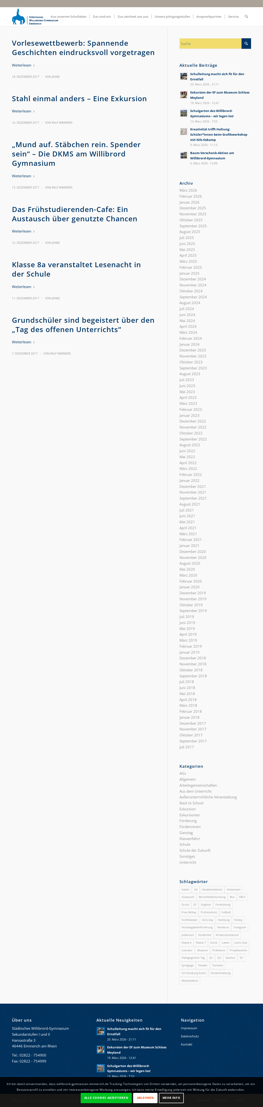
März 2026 (188, 190)
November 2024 (192, 285)
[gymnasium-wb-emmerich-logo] (35, 16)
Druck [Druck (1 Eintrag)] (185, 904)
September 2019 (193, 610)
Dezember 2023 (192, 350)
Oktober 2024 (191, 291)
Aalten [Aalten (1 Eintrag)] (185, 889)
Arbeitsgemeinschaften (198, 785)
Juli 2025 (186, 237)
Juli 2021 (186, 510)
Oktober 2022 (191, 433)
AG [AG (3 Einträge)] (196, 889)
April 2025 (188, 255)
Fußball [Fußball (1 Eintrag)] (226, 912)
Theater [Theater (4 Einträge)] (203, 965)
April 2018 (188, 699)
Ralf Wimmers (62, 123)
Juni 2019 (187, 622)
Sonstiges (187, 856)
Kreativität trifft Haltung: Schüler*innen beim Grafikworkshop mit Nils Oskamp (218, 134)
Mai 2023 (187, 391)
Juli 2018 (186, 681)
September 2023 (193, 368)
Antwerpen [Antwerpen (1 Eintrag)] (234, 889)
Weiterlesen (23, 65)
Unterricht (187, 862)
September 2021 (193, 498)
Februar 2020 (190, 581)
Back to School (191, 803)
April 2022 (188, 462)
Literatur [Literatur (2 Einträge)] (187, 950)
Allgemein (187, 779)
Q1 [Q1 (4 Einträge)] (211, 957)
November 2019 (192, 598)
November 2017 (192, 729)
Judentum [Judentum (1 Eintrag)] (188, 935)
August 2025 (189, 231)
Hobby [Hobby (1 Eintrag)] (238, 920)
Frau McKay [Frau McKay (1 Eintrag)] (189, 912)
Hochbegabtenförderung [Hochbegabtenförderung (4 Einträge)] (197, 927)
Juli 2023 (186, 379)
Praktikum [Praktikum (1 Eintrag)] (218, 950)
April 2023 (188, 397)
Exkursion (187, 809)
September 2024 (193, 297)
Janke (56, 77)
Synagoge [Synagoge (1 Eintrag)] (188, 965)
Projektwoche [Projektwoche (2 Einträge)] (238, 950)
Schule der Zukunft (194, 850)
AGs (182, 773)
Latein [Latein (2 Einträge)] (226, 942)
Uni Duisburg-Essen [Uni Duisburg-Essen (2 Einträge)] (194, 973)
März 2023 (188, 403)
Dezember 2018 (192, 658)
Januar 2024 (189, 344)
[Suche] (246, 16)
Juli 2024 (186, 308)
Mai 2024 (187, 320)
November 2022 (192, 427)
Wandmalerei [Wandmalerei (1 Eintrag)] (190, 980)
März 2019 (188, 640)
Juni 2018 (187, 687)
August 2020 (189, 563)
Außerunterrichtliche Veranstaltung (208, 797)
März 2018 (188, 705)
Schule (184, 844)
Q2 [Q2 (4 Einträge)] (219, 957)
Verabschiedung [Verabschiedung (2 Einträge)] (220, 973)
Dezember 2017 (192, 723)
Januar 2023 (189, 415)
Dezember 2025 (192, 208)
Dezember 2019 (192, 592)
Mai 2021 (187, 521)
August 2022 (189, 444)
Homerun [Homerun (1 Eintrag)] (223, 927)
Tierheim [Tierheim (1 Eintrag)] (217, 965)
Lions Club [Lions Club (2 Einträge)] (240, 942)
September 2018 (193, 675)
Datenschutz (190, 1036)
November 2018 (192, 664)
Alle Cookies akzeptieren (106, 1098)
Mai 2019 (187, 628)
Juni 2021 (187, 515)
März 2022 (188, 468)
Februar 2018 (190, 711)
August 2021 (189, 504)
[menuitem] (68, 16)
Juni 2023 (187, 385)
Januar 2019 (189, 652)
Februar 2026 (190, 196)
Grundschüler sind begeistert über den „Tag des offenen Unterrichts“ (83, 324)
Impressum (189, 1028)
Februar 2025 (190, 267)
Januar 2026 (189, 202)
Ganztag (186, 832)
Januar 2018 (189, 717)
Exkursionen (189, 814)
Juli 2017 (186, 747)
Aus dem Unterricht (195, 791)
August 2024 (189, 302)
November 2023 (192, 356)
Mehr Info (171, 1098)
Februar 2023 (190, 409)
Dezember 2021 (192, 486)
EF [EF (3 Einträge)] (195, 904)
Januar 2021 (189, 545)
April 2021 (188, 527)
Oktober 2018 (191, 670)
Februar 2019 (190, 646)
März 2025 (188, 261)
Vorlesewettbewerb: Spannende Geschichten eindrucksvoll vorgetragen (83, 47)
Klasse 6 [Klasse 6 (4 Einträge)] (186, 942)
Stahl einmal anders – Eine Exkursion (79, 98)
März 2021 (188, 533)
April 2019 (188, 634)
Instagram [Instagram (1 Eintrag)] (240, 927)
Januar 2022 (189, 480)
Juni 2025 (187, 243)
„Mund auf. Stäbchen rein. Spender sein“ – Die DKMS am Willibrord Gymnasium (76, 153)
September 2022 (193, 439)
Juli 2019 (186, 616)
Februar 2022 (190, 474)
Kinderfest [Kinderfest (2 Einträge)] (204, 935)
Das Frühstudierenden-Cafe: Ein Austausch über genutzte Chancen (74, 213)
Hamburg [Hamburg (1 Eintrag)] (224, 920)
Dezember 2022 (192, 421)
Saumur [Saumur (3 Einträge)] (230, 957)
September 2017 (193, 741)
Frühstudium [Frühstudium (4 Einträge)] (209, 912)
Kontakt (186, 1044)
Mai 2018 (187, 693)
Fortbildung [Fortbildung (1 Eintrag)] (223, 904)
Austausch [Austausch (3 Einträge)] (188, 897)
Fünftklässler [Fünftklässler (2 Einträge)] (190, 920)
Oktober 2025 (191, 219)
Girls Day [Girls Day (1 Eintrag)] (207, 920)
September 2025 (193, 225)
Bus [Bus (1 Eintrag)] (232, 897)
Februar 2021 (190, 539)
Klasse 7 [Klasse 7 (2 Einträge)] (201, 942)
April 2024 (188, 326)
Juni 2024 (187, 314)
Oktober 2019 (191, 604)
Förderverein (190, 826)
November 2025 (192, 213)
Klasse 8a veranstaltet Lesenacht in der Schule (76, 269)
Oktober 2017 (191, 735)
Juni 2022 (187, 450)
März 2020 (188, 575)
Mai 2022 (187, 456)
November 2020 (192, 557)
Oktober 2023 (191, 362)
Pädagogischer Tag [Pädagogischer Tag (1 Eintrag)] (193, 957)
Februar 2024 (190, 338)
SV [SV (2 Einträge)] (241, 957)
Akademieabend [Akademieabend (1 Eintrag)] (212, 889)
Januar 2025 (189, 273)
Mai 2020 (187, 569)
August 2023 (189, 373)
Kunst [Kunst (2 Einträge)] (213, 942)
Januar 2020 (189, 586)
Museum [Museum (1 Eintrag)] (202, 950)
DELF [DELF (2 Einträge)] (242, 897)
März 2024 (188, 332)
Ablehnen (145, 1098)
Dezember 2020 (192, 551)
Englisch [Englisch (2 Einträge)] (206, 904)
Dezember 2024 (192, 279)
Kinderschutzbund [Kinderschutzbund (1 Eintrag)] (227, 935)
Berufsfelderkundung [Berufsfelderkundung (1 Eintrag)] (212, 897)
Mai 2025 (187, 249)
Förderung (188, 820)
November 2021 (192, 492)
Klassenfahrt (189, 838)
